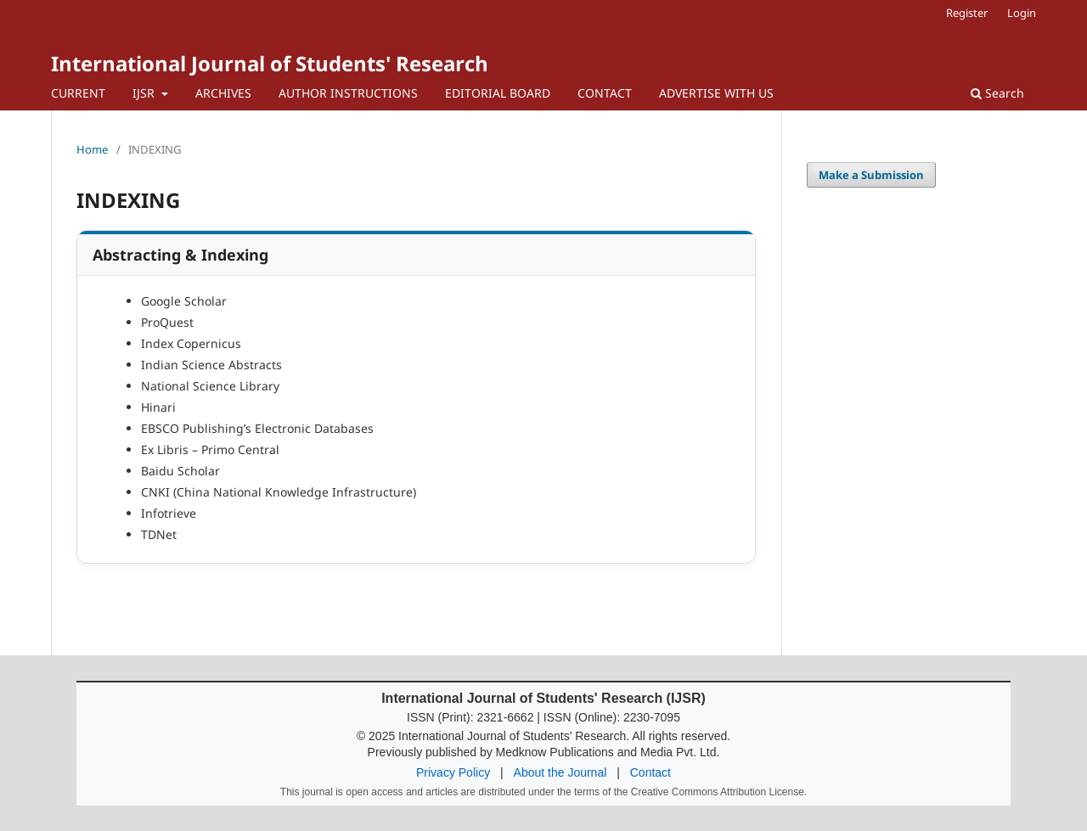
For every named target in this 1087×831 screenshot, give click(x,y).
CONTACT (604, 93)
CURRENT (78, 93)
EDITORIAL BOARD (497, 93)
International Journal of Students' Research (269, 63)
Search (997, 93)
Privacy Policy (453, 772)
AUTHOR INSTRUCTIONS (348, 93)
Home (92, 149)
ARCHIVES (223, 93)
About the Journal (560, 772)
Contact (650, 772)
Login (1021, 12)
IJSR (145, 93)
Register (967, 12)
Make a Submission (871, 174)
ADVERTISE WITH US (716, 93)
